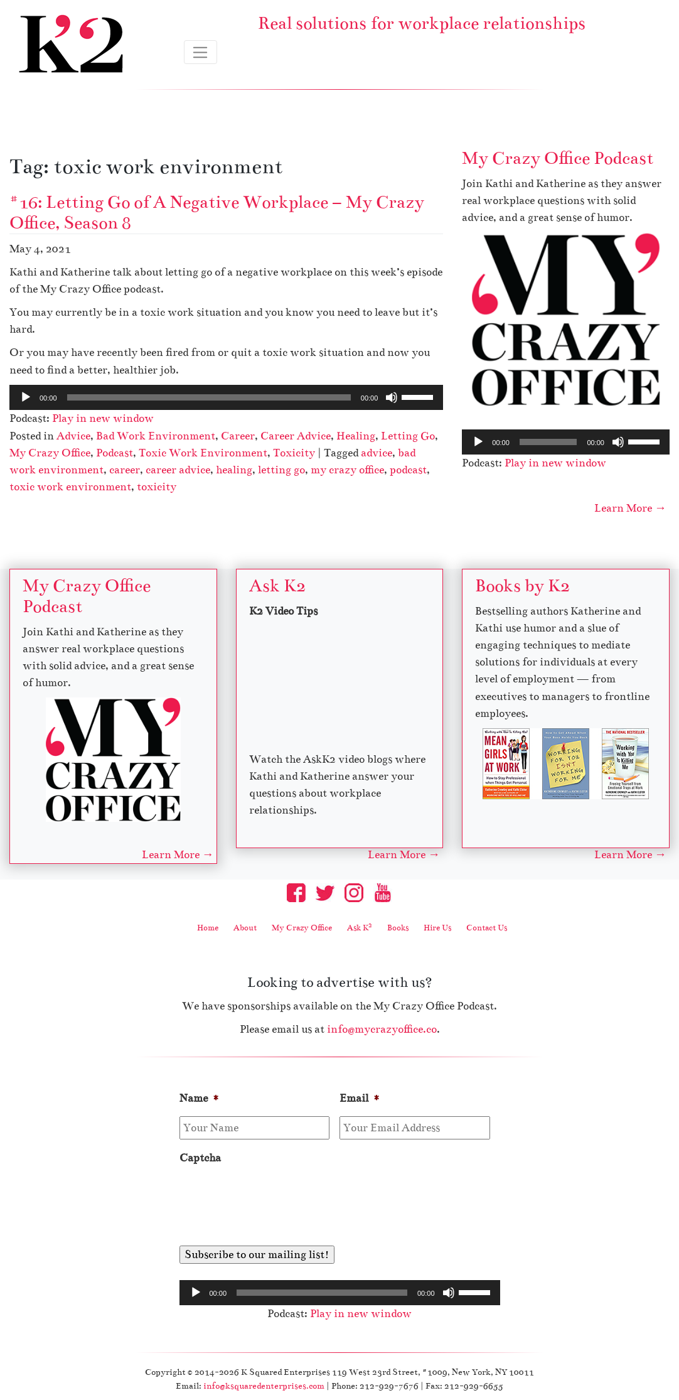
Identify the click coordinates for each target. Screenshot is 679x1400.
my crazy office (347, 470)
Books (398, 928)
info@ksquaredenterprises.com (263, 1386)
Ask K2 (277, 586)
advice (376, 453)
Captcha (200, 1159)
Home (207, 928)
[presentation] (274, 1201)
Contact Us (486, 928)
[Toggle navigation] (200, 52)
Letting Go (408, 436)
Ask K (359, 928)
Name (199, 1099)
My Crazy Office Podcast (557, 158)
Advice (73, 436)
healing (234, 470)
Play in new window (103, 418)
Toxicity (294, 453)
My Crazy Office (49, 453)
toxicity (156, 486)
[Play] (25, 397)
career (124, 470)
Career (238, 436)
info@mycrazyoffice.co (382, 1030)
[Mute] (391, 397)
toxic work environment (70, 486)
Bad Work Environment (155, 436)
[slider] (209, 397)
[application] (226, 397)
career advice (178, 470)
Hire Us (437, 928)
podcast (408, 470)
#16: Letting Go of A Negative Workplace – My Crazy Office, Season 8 (216, 212)
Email (360, 1099)
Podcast (114, 453)
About (245, 928)
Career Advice (295, 436)
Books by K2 (522, 586)
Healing (355, 436)
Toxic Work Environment (203, 453)
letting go (281, 470)
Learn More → (630, 508)
